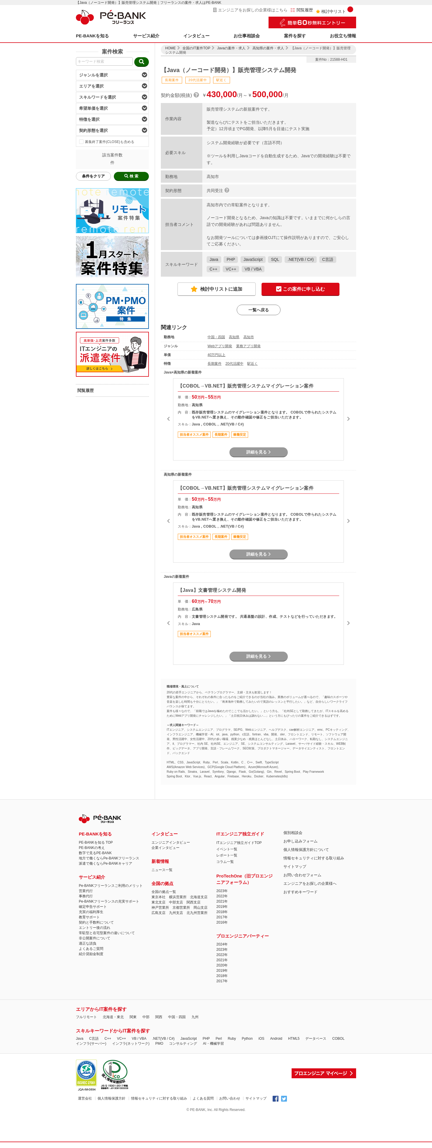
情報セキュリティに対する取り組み (313, 858)
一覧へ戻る (258, 310)
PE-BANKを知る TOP (96, 842)
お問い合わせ (229, 1098)
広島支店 (158, 913)
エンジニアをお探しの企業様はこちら (250, 10)
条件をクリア (93, 176)
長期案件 (215, 364)
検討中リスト (334, 10)
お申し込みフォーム (300, 841)
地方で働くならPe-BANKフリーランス (109, 858)
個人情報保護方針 (111, 1098)
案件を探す (295, 35)
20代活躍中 (234, 364)
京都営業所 (181, 908)
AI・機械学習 (213, 1043)
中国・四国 (216, 337)
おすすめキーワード (300, 892)
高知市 (248, 337)
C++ (213, 269)
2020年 (222, 965)
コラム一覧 (225, 862)
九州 (194, 1017)
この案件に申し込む (300, 289)
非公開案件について (94, 938)
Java (214, 259)
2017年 (222, 917)
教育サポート (89, 917)
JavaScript (252, 259)
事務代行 (86, 896)
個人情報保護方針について (306, 849)
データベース (315, 1039)
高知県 (234, 337)
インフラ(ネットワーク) (130, 1043)
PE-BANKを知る (92, 35)
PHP (231, 259)
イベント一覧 (226, 849)
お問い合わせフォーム (302, 875)
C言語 (327, 259)
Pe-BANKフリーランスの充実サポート (109, 901)
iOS (261, 1039)
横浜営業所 (178, 897)
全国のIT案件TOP (196, 48)
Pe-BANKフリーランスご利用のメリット (111, 886)
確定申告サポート (93, 907)
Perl (219, 1039)
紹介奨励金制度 (91, 954)
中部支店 (176, 902)
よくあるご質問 (91, 949)
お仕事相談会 (247, 35)
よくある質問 (203, 1098)
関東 (133, 1017)
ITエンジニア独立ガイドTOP (239, 843)
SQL (275, 259)
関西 (158, 1017)
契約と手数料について (96, 922)
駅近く (252, 364)
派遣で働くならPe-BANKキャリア (105, 863)
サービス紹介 (146, 35)
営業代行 (86, 891)
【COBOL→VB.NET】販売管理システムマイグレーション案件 (245, 385)
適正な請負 (87, 943)
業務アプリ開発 (248, 346)
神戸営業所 (160, 908)
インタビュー (196, 35)
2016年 (222, 922)
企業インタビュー (165, 848)
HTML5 (293, 1039)
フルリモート (86, 1017)
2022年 (222, 896)
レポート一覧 (226, 855)
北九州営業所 (197, 913)
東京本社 (158, 897)
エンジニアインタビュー (170, 842)
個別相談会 (292, 833)
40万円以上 (216, 355)
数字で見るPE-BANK (95, 853)
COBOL (338, 1039)
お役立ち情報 (343, 35)
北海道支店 (199, 897)
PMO (159, 1043)
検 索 (131, 176)
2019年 (222, 907)
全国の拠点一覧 (163, 892)
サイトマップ (294, 866)
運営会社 (85, 1098)
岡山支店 (201, 908)
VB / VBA (253, 269)
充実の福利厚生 (91, 912)
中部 (145, 1017)
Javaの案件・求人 (231, 48)
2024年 (222, 944)
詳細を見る (258, 452)
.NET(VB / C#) (300, 259)
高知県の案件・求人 (268, 48)
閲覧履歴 (301, 10)
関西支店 (194, 902)
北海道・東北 (113, 1017)
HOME (170, 48)
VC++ (231, 269)
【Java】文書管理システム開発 (212, 590)
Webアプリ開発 (220, 346)
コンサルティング (183, 1043)
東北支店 (158, 902)
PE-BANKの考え (92, 848)
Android (276, 1039)
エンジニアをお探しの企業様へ (310, 883)
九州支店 (176, 913)
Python (247, 1039)
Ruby (232, 1039)
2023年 (222, 891)
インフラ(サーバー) (91, 1043)
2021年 (222, 901)
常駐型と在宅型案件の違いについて (107, 933)
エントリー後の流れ (94, 928)
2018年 (222, 912)
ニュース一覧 (162, 870)
